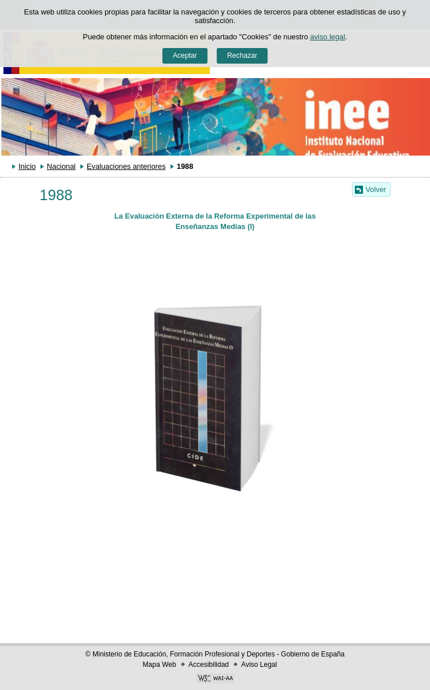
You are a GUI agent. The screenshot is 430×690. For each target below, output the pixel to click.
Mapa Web (159, 665)
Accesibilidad (208, 665)
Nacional (61, 166)
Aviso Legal (259, 665)
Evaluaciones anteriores (126, 166)
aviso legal (327, 36)
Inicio (27, 166)
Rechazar (242, 55)
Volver (376, 189)
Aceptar (185, 55)
